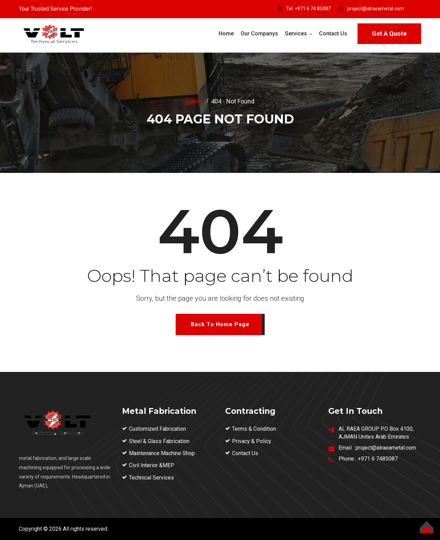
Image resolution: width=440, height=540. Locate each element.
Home (226, 33)
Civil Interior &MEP (151, 465)
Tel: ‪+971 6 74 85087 (308, 8)
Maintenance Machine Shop (162, 453)
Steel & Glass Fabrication (159, 441)
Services (296, 33)
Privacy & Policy (251, 441)
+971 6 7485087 (378, 458)
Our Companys (259, 33)
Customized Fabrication (157, 429)
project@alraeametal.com (375, 8)
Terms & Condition (254, 429)
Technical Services (151, 477)
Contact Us (333, 33)
